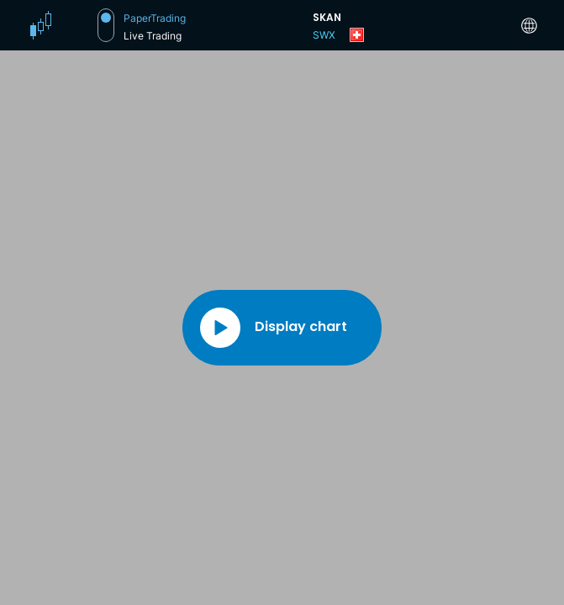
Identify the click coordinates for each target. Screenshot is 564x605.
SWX (324, 35)
